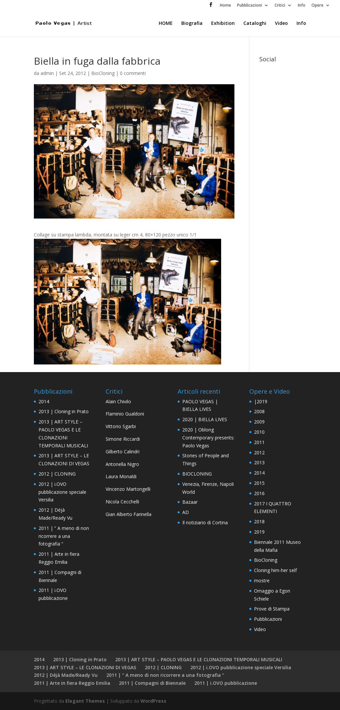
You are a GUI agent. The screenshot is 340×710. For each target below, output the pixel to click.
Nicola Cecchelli (122, 501)
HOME (166, 23)
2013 (259, 462)
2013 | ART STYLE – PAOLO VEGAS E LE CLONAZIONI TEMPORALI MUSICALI (198, 659)
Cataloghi (254, 23)
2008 (259, 411)
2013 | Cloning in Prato (64, 411)
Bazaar (190, 502)
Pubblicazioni (249, 5)
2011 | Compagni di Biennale (152, 683)
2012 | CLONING (57, 474)
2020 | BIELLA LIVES (204, 419)
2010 (259, 432)
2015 (259, 483)
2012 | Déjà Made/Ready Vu (66, 675)
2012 (259, 452)
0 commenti (133, 73)
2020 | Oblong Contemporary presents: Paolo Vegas (208, 437)
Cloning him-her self (275, 570)
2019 (259, 532)
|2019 (260, 401)
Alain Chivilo (118, 401)
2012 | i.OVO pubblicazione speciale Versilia (62, 492)
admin (47, 73)
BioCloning (103, 73)
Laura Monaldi (121, 476)
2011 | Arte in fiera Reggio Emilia (72, 683)
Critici (280, 5)
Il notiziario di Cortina (205, 522)
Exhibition (223, 23)
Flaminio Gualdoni (125, 414)
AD (185, 512)
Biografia (192, 23)
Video (281, 23)
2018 (259, 521)
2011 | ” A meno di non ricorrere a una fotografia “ (64, 536)
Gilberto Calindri (122, 451)
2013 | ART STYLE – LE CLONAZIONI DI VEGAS (85, 667)
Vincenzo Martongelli (128, 489)
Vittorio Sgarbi (121, 426)
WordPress (153, 701)
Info (301, 5)
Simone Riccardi (123, 439)
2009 (259, 422)
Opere (317, 5)
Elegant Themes (85, 701)
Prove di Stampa (272, 609)
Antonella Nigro (122, 464)
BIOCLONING (197, 474)
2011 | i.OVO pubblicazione (225, 683)
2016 (259, 493)
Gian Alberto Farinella (128, 514)
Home (225, 5)
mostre (262, 580)
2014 (44, 401)
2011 (259, 442)
